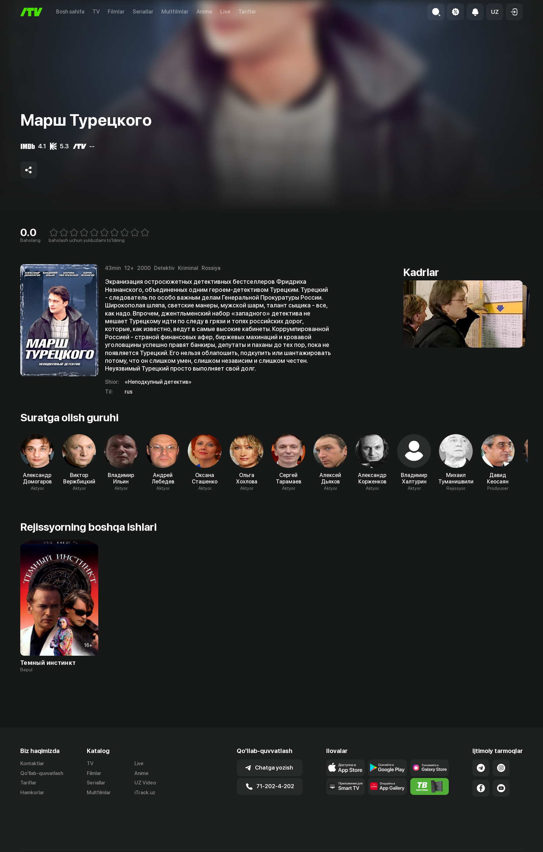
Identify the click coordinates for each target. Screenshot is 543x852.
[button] (494, 11)
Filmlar (116, 11)
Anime (204, 11)
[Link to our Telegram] (480, 767)
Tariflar (247, 11)
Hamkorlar (32, 793)
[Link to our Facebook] (480, 788)
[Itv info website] (429, 786)
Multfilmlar (174, 11)
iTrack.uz (144, 793)
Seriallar (143, 11)
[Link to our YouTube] (501, 788)
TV (96, 11)
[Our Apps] (345, 786)
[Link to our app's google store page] (387, 767)
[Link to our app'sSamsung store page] (429, 767)
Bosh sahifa (70, 11)
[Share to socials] (28, 169)
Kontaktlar (32, 763)
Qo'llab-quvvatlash (41, 773)
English (515, 845)
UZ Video (145, 783)
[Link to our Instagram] (501, 767)
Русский (489, 845)
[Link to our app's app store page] (345, 767)
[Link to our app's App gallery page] (387, 786)
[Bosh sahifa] (31, 12)
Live (225, 11)
